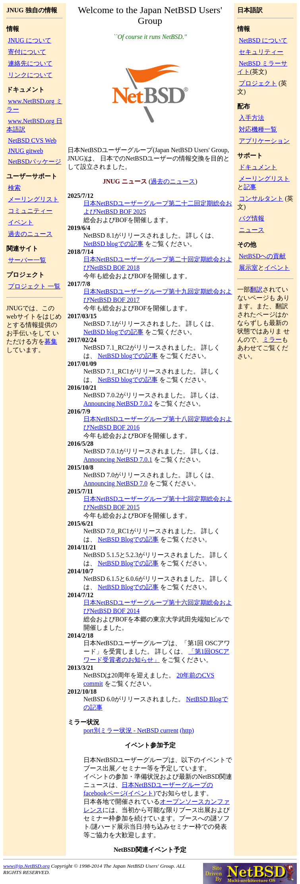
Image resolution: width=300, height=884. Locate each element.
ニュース (251, 229)
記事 (250, 187)
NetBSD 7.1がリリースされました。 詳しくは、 (150, 323)
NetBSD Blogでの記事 (128, 539)
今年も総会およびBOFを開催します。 (137, 276)
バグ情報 (251, 218)
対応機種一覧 (258, 129)
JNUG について (29, 40)
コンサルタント (261, 198)
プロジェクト (258, 83)
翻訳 (256, 289)
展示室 (248, 267)
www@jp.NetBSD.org (26, 866)
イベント (20, 222)
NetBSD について (263, 40)
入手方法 (251, 117)
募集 (51, 341)
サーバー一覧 (27, 260)
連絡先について (30, 63)
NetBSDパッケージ (34, 161)
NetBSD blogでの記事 (113, 243)
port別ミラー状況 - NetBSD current (130, 730)
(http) (187, 730)
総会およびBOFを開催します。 (127, 220)
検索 (14, 187)
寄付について (27, 51)
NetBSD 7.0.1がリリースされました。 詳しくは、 (153, 451)
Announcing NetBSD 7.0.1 (117, 459)
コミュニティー (30, 210)
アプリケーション (264, 140)
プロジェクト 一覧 (34, 286)
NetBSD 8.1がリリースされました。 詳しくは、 (150, 235)
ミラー (272, 339)
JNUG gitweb (25, 150)
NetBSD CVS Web (32, 140)
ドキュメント (258, 167)
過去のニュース (30, 233)
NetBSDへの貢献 (262, 256)
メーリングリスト (33, 199)
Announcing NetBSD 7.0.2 (117, 403)
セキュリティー (261, 51)
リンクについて (30, 75)
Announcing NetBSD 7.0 (115, 483)
